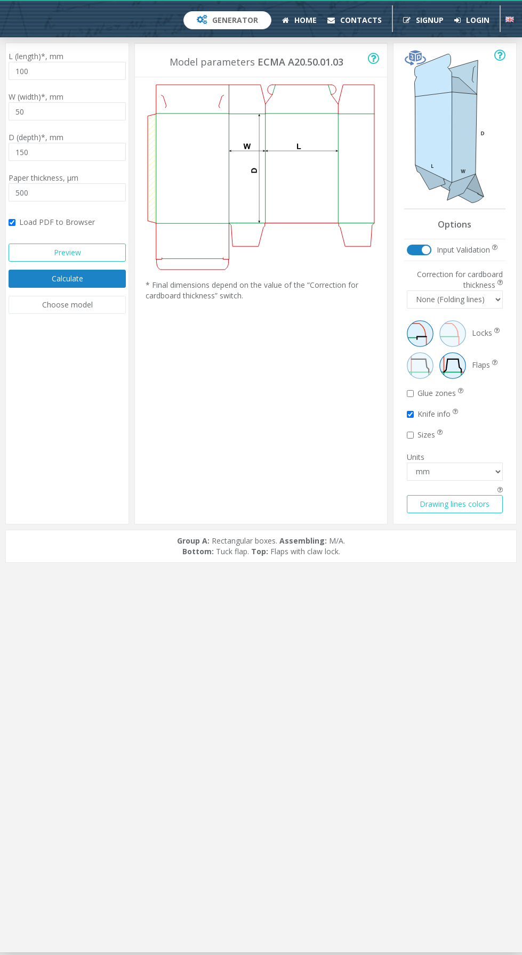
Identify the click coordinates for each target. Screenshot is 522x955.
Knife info (432, 414)
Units (415, 457)
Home (299, 20)
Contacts (354, 20)
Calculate (67, 278)
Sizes (425, 435)
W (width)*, (36, 97)
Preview (67, 252)
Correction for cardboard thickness (460, 279)
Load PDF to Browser (52, 222)
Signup (423, 20)
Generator (227, 20)
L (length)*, (36, 56)
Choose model (67, 305)
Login (471, 20)
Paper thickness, (43, 178)
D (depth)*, (36, 137)
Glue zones (435, 393)
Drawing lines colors (454, 504)
